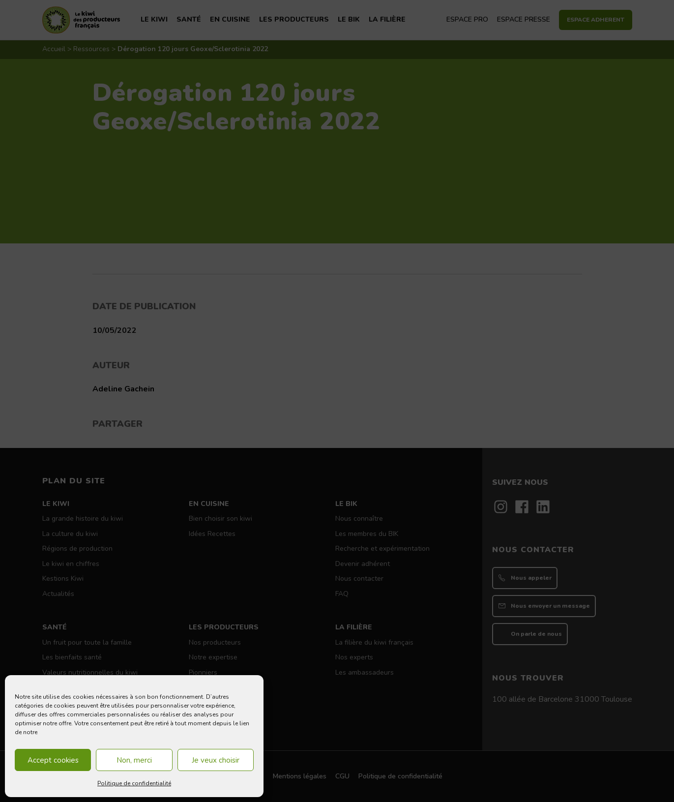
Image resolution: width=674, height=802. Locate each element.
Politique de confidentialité (134, 783)
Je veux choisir (215, 760)
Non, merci (134, 760)
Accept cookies (53, 760)
